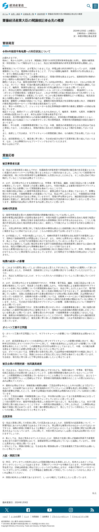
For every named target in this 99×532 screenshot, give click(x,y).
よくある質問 (16, 516)
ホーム (5, 14)
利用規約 (35, 516)
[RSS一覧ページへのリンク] (92, 509)
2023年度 (41, 14)
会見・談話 (15, 14)
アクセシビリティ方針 (80, 516)
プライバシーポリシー (60, 516)
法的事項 (45, 516)
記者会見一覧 (28, 14)
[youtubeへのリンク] (49, 509)
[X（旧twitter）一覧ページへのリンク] (7, 509)
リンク (26, 516)
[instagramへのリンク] (71, 509)
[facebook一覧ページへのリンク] (28, 509)
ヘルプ (5, 516)
